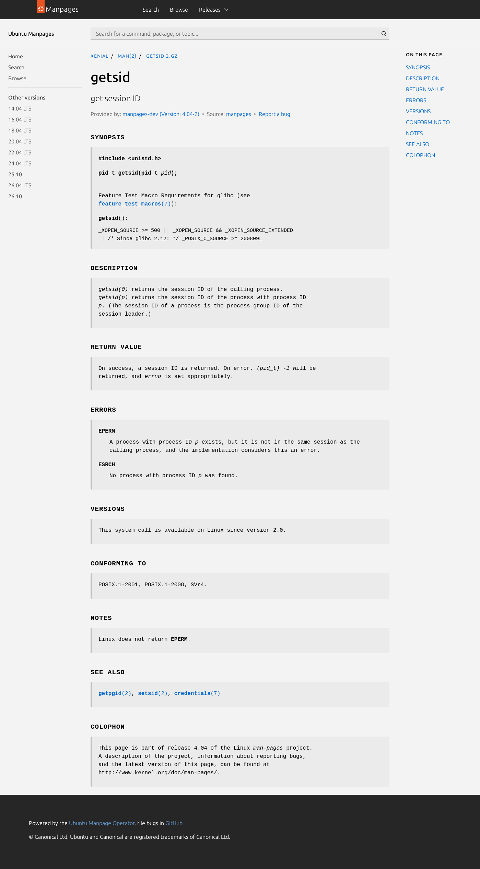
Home (15, 56)
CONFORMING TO (428, 122)
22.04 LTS (19, 152)
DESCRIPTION (423, 78)
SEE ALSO (417, 144)
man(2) (127, 55)
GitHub (174, 823)
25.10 (15, 174)
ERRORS (416, 100)
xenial (99, 55)
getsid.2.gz (162, 55)
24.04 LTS (19, 163)
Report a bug (274, 114)
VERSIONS (418, 111)
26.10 (15, 196)
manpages (238, 114)
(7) (134, 204)
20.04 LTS (19, 141)
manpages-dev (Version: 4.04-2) (160, 114)
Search (151, 10)
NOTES (414, 133)
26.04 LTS (19, 185)
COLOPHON (420, 155)
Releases (210, 10)
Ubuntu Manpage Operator (101, 823)
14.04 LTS (19, 108)
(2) (114, 694)
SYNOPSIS (418, 67)
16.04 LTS (19, 119)
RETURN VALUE (425, 89)
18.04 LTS (19, 130)
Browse (179, 10)
